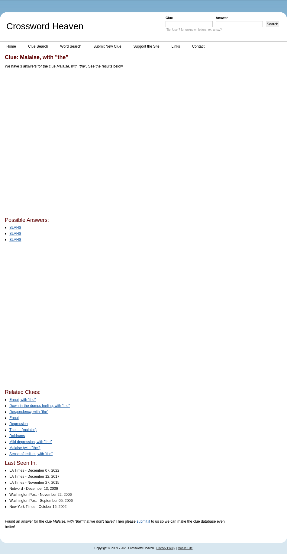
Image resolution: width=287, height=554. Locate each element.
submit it (143, 521)
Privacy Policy (165, 548)
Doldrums (17, 436)
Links (176, 46)
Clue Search (38, 46)
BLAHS (15, 227)
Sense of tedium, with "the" (31, 454)
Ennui (14, 418)
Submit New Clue (107, 46)
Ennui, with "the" (22, 400)
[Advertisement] (69, 144)
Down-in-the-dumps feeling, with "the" (39, 406)
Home (11, 46)
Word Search (70, 46)
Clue (169, 18)
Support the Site (147, 46)
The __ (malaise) (23, 430)
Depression (18, 424)
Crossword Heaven (44, 26)
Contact (198, 46)
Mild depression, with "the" (30, 442)
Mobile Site (185, 548)
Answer (222, 18)
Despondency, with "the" (28, 412)
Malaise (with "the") (24, 448)
